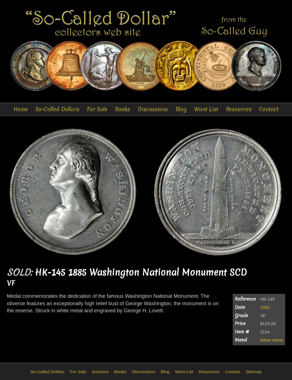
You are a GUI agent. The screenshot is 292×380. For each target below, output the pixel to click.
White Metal (271, 340)
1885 (265, 307)
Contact (269, 109)
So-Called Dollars (57, 109)
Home (20, 109)
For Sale (97, 109)
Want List (206, 109)
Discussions (153, 109)
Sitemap (253, 371)
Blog (181, 109)
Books (122, 109)
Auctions (100, 371)
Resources (239, 109)
